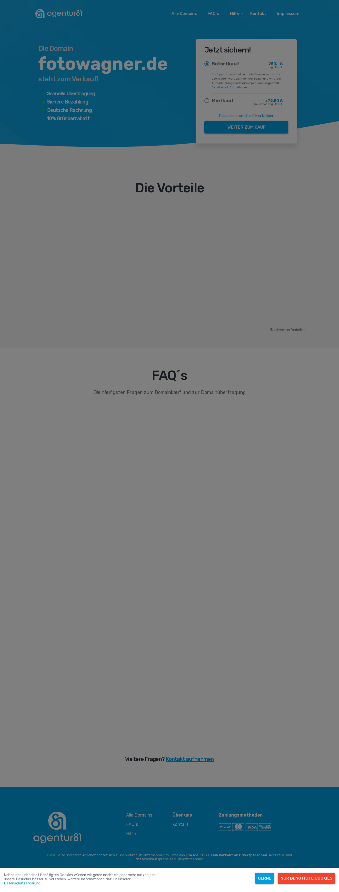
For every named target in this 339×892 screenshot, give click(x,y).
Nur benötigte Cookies (306, 878)
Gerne (264, 878)
